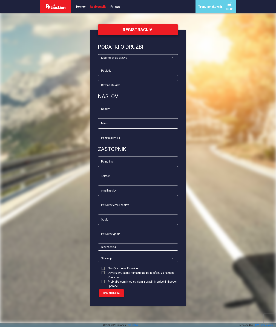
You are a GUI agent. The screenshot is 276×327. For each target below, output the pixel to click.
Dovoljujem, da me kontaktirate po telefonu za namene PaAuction (141, 273)
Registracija (98, 6)
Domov (81, 6)
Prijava (115, 6)
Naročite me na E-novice (123, 268)
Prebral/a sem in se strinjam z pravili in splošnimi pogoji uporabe (142, 282)
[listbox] (138, 57)
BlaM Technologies (263, 325)
